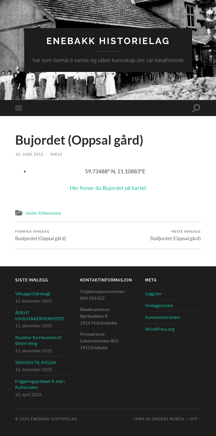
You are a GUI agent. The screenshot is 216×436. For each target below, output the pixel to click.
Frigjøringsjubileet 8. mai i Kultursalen (40, 384)
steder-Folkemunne (43, 212)
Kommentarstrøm (162, 317)
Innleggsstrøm (159, 305)
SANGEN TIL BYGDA (35, 362)
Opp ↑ (195, 419)
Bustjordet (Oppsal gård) (40, 235)
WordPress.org (159, 328)
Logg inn (153, 293)
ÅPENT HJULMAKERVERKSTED (39, 315)
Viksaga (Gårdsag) (32, 293)
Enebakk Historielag (108, 41)
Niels (56, 154)
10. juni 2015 (29, 154)
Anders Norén (168, 419)
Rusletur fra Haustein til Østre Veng (38, 340)
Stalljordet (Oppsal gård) (175, 235)
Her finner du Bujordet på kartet (108, 188)
